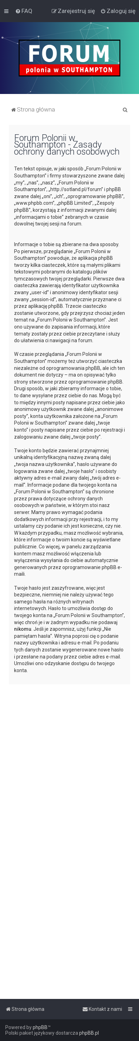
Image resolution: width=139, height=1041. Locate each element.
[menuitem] (23, 11)
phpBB (40, 1027)
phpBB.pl (89, 1033)
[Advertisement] (69, 759)
